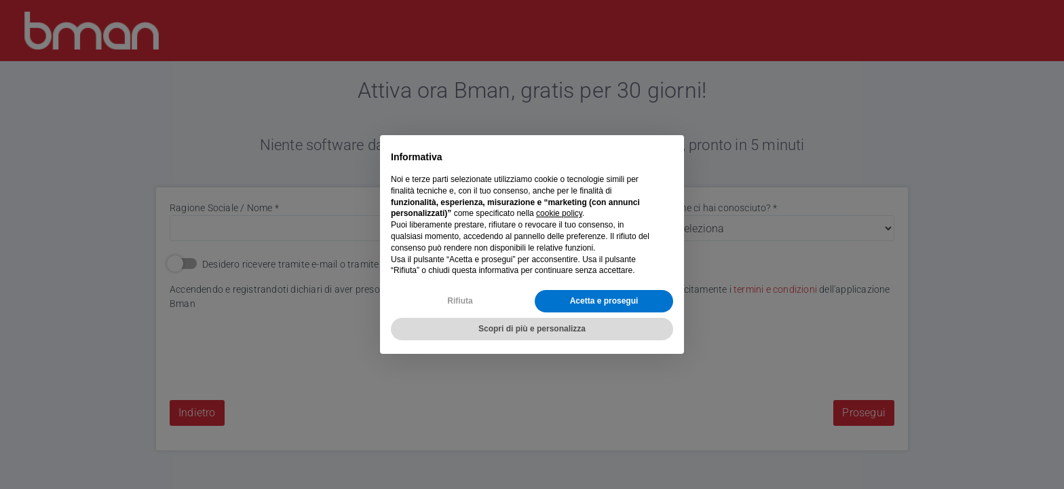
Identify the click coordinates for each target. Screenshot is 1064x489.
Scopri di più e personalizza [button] (532, 328)
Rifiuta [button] (459, 301)
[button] (666, 157)
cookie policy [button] (559, 213)
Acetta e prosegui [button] (604, 301)
